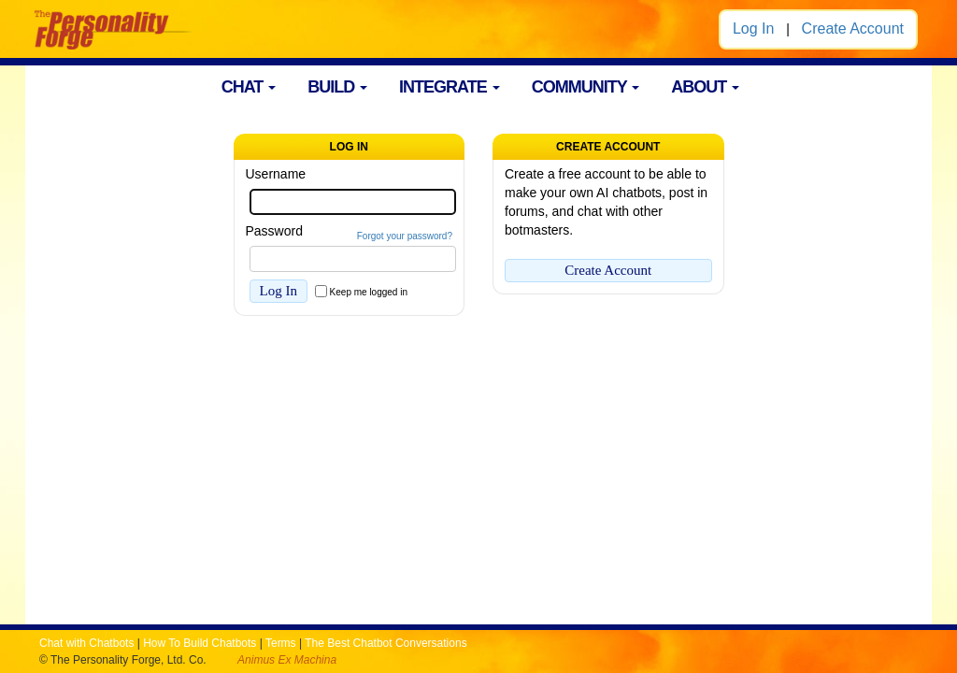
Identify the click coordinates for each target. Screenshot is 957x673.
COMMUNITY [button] (586, 87)
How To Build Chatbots (199, 643)
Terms (280, 643)
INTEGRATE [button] (449, 87)
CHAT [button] (249, 87)
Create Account (853, 28)
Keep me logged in (368, 292)
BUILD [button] (337, 87)
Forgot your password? (404, 236)
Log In (753, 28)
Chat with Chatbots (86, 643)
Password (274, 230)
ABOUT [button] (705, 87)
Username (276, 173)
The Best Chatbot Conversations (385, 643)
